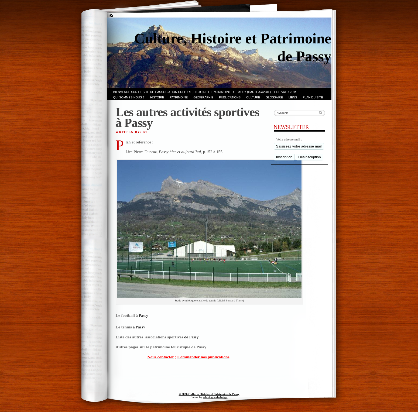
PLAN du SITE (313, 97)
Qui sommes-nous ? (129, 97)
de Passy (157, 337)
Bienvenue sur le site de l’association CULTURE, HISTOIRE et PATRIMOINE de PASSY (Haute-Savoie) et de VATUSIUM (204, 92)
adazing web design (215, 397)
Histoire (157, 97)
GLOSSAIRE (274, 97)
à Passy (132, 315)
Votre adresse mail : (289, 139)
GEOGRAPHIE (203, 97)
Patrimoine (179, 97)
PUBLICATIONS (230, 97)
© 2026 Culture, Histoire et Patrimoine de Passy (209, 394)
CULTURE (253, 97)
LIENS (293, 97)
